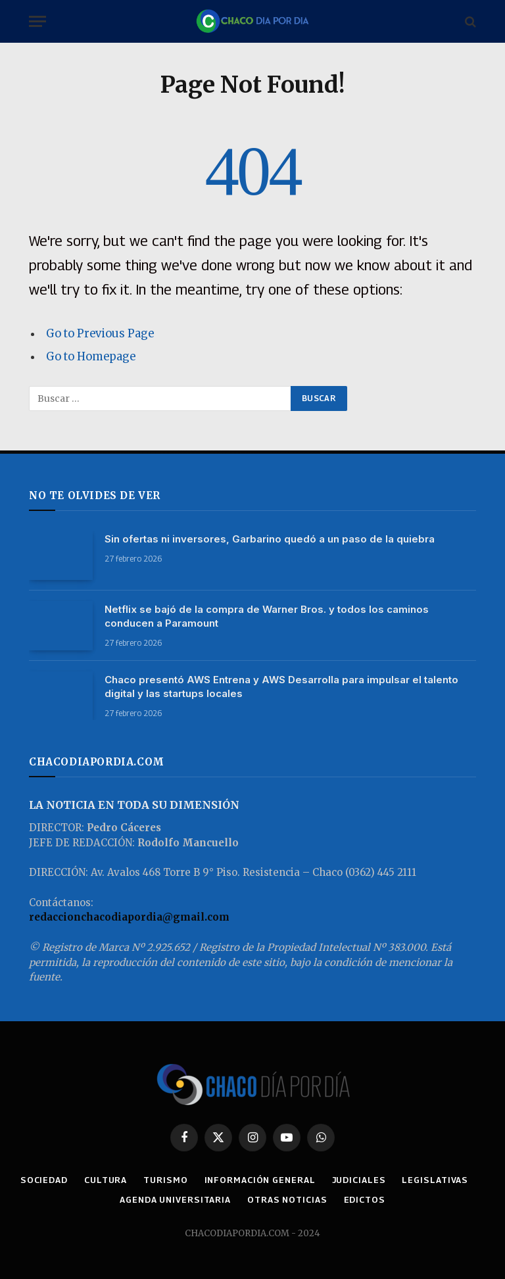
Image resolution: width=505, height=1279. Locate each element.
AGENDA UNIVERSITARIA (216, 1199)
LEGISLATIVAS (110, 1199)
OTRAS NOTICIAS (329, 1199)
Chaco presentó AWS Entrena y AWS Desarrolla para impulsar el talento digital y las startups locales (281, 686)
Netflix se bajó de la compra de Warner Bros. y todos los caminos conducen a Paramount (267, 616)
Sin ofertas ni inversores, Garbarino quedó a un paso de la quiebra (270, 539)
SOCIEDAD (83, 1179)
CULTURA (146, 1179)
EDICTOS (406, 1199)
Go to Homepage (91, 357)
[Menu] (37, 21)
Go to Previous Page (100, 334)
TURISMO (206, 1179)
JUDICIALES (402, 1179)
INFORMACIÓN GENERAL (301, 1179)
